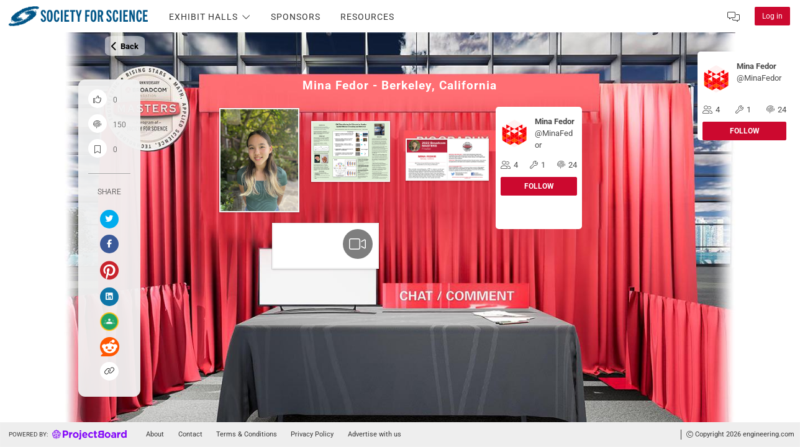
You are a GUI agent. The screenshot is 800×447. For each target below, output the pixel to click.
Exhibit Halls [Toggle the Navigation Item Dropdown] (210, 17)
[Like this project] (97, 98)
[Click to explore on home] (69, 16)
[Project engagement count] (97, 123)
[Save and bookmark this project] (97, 148)
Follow (745, 131)
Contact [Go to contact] (190, 434)
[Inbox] (733, 16)
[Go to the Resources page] (367, 16)
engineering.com (768, 434)
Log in (772, 16)
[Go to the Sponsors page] (295, 16)
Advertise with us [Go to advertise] (374, 434)
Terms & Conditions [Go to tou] (246, 434)
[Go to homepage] (66, 434)
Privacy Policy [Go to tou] (312, 434)
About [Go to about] (155, 434)
